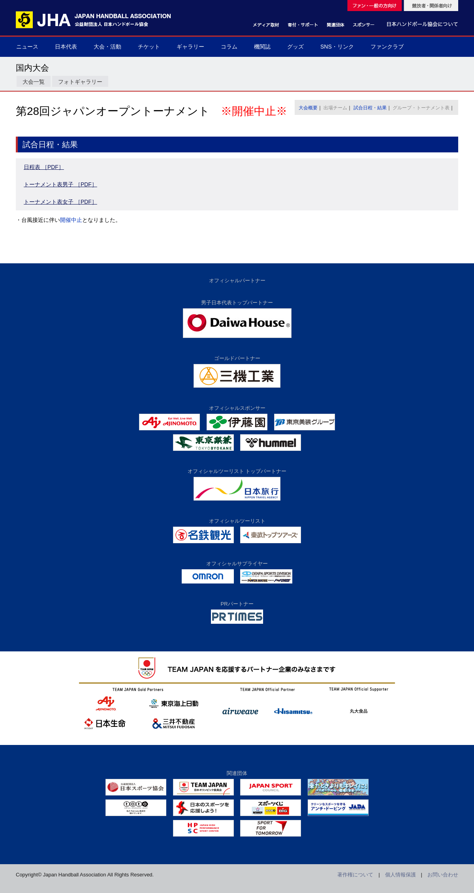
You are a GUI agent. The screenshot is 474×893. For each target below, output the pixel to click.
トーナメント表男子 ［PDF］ (60, 184)
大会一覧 (34, 82)
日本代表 (66, 46)
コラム (229, 46)
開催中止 (71, 220)
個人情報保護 (400, 875)
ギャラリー (190, 46)
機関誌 (262, 46)
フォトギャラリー (80, 82)
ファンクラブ (387, 46)
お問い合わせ (442, 875)
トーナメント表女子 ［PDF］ (60, 202)
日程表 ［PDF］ (44, 167)
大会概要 (308, 108)
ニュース (27, 46)
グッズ (295, 46)
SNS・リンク (337, 46)
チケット (149, 46)
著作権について (355, 875)
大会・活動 (107, 46)
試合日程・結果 (370, 108)
